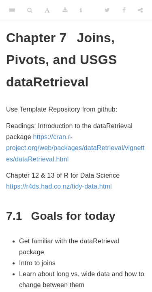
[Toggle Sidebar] (12, 10)
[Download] (65, 10)
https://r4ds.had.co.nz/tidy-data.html (59, 186)
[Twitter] (107, 10)
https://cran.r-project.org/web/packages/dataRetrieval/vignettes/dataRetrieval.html (75, 147)
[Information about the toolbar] (81, 10)
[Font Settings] (47, 10)
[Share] (140, 10)
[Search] (30, 10)
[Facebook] (124, 10)
